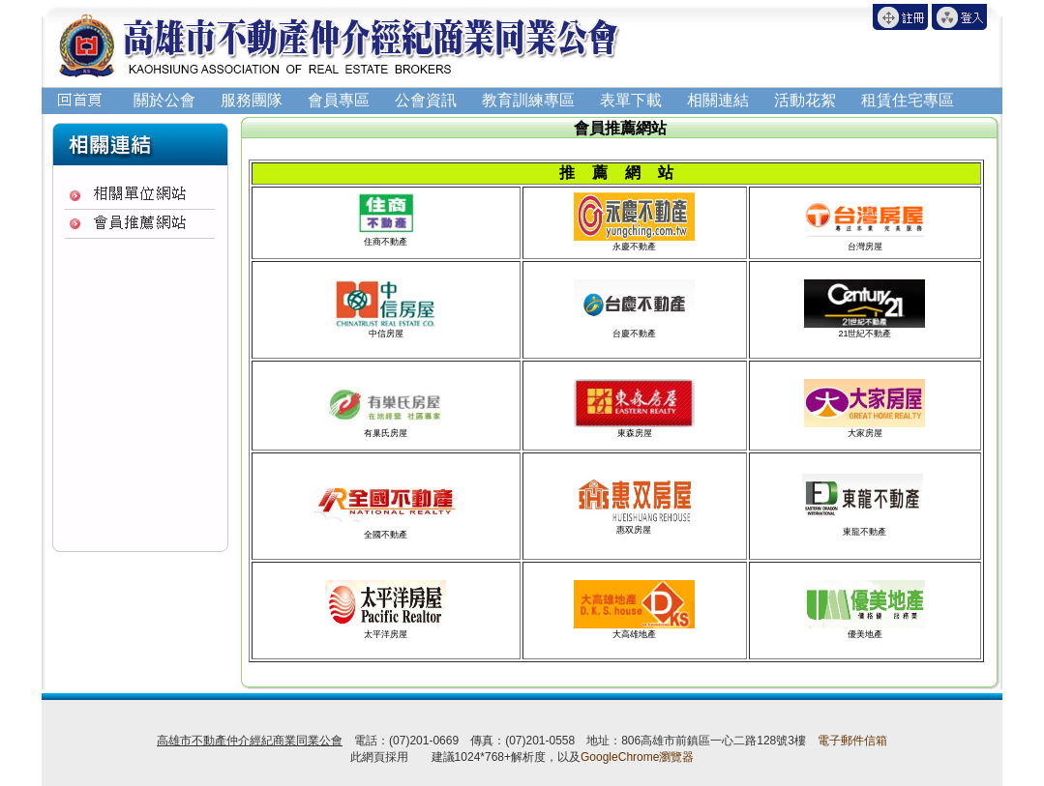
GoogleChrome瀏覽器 (637, 757)
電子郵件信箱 (852, 740)
